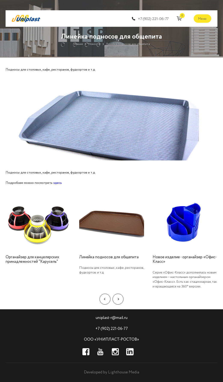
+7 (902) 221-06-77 (153, 19)
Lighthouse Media (123, 372)
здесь (57, 182)
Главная (78, 44)
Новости (94, 44)
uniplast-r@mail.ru (112, 318)
